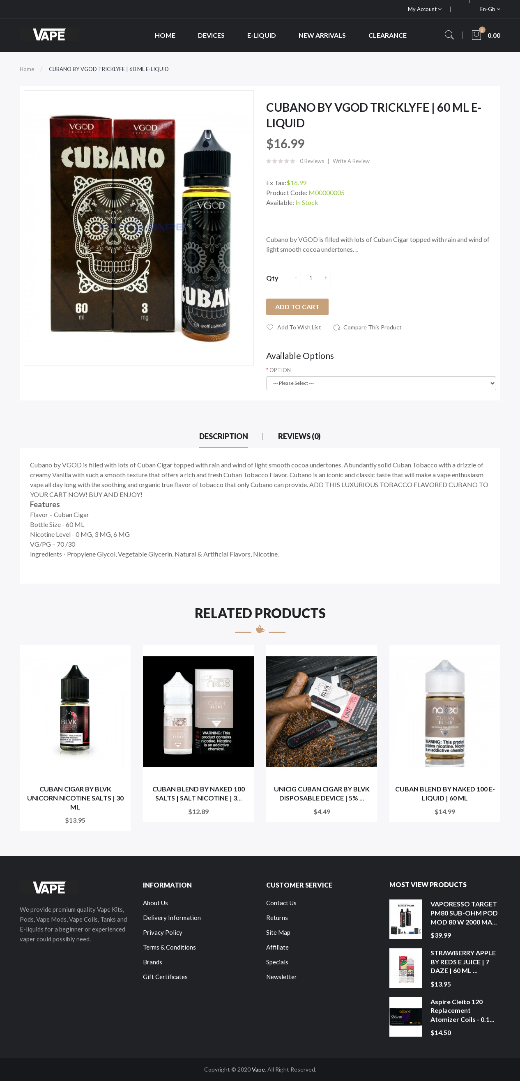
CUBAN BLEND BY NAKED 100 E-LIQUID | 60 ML (445, 793)
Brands (152, 962)
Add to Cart (297, 306)
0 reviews (312, 161)
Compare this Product (372, 327)
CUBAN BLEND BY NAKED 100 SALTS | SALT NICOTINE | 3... (198, 793)
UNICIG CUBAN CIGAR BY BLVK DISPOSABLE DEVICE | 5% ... (322, 793)
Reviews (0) (299, 436)
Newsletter (281, 976)
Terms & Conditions (169, 947)
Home (27, 69)
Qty (272, 278)
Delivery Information (172, 917)
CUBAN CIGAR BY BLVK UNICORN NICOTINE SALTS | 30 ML (75, 797)
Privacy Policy (162, 932)
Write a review (351, 161)
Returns (277, 917)
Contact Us (281, 902)
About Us (155, 902)
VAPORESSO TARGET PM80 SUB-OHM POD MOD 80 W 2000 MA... (464, 912)
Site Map (278, 932)
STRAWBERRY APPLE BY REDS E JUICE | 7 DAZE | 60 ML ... (463, 961)
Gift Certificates (165, 976)
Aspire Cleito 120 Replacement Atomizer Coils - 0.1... (462, 1010)
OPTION (280, 370)
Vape (258, 1069)
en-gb (490, 9)
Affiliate (277, 947)
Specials (277, 962)
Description (223, 436)
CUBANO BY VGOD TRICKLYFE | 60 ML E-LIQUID (109, 69)
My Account (425, 9)
